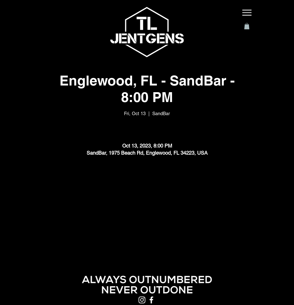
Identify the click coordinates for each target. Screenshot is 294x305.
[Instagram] (142, 300)
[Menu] (247, 12)
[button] (246, 26)
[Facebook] (151, 300)
